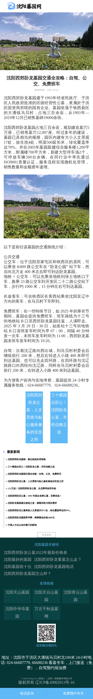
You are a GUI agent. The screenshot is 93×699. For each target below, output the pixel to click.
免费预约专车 (73, 693)
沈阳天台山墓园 (46, 596)
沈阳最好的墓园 (17, 559)
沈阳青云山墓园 (76, 596)
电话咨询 (27, 693)
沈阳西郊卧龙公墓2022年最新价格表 (35, 552)
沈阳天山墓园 (17, 592)
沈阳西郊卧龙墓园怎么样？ (27, 573)
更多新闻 (46, 535)
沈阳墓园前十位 (17, 566)
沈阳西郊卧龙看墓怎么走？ (58, 559)
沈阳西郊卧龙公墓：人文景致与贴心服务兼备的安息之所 (34, 417)
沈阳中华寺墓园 (17, 612)
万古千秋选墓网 (46, 612)
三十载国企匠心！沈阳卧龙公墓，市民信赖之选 (59, 413)
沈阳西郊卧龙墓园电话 (54, 566)
